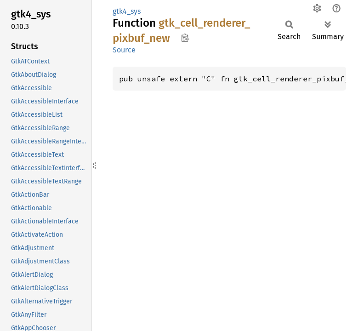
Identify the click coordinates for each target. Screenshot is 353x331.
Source (124, 50)
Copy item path (185, 38)
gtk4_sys (127, 11)
